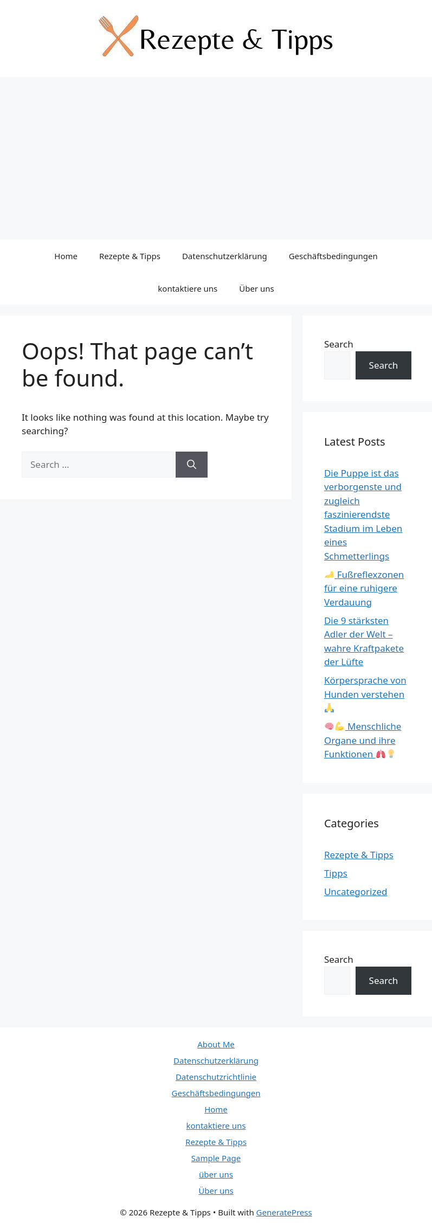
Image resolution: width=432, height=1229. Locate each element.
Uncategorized (356, 891)
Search (338, 344)
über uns (216, 1174)
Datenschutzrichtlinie (216, 1076)
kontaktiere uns (187, 288)
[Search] (192, 465)
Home (66, 255)
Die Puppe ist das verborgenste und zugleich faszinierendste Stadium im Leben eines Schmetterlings (363, 514)
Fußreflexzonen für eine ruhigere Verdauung (364, 588)
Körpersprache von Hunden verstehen (365, 693)
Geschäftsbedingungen (333, 255)
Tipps (335, 873)
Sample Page (216, 1158)
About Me (216, 1044)
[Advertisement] (216, 158)
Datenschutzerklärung (224, 255)
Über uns (256, 288)
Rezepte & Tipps (129, 255)
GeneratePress (284, 1212)
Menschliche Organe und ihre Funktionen (363, 740)
